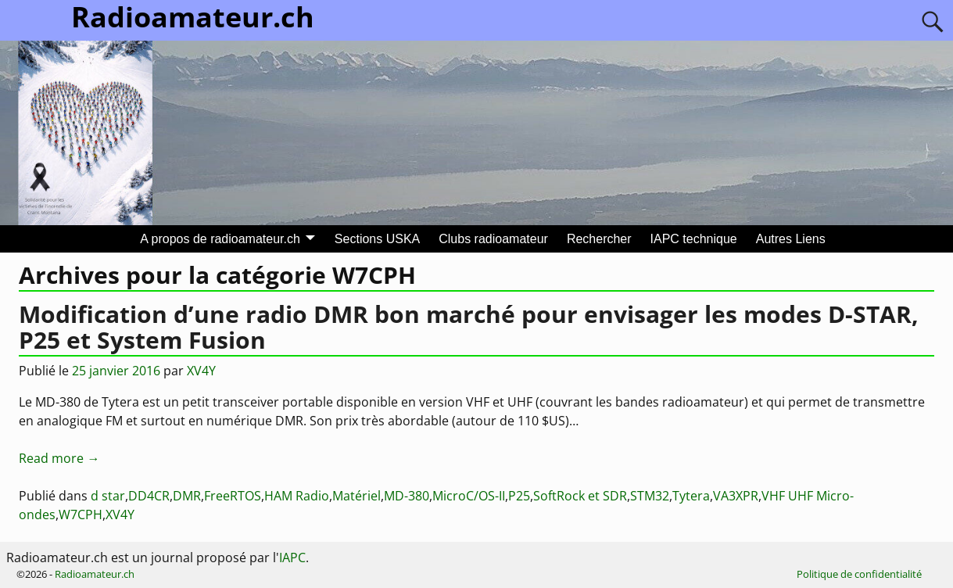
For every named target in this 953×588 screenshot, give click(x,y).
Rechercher (599, 239)
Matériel (356, 495)
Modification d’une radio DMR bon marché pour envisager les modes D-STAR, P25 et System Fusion (469, 327)
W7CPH (80, 514)
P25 (519, 495)
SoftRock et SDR (580, 495)
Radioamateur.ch (94, 574)
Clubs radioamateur (493, 239)
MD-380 (406, 495)
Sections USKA (377, 239)
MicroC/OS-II (468, 495)
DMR (187, 495)
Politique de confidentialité (859, 574)
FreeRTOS (232, 495)
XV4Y (120, 514)
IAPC (292, 557)
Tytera (691, 495)
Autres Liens (791, 239)
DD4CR (149, 495)
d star (108, 495)
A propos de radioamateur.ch (220, 239)
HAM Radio (296, 495)
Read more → (59, 458)
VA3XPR (735, 495)
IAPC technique (693, 239)
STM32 (649, 495)
